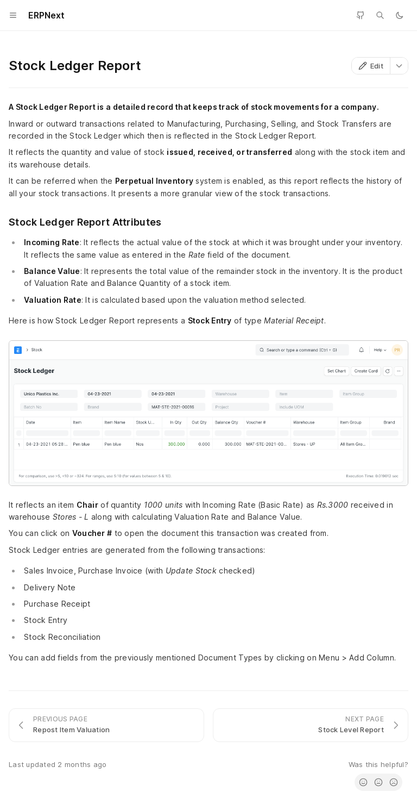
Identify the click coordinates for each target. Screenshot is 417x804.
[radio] (363, 782)
